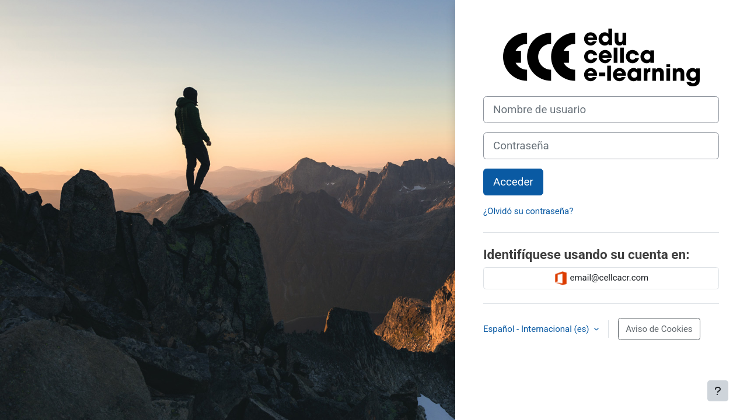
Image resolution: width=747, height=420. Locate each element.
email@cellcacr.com (601, 278)
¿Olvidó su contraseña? (528, 211)
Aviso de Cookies (659, 329)
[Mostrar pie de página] (717, 390)
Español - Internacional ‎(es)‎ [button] (537, 329)
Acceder (513, 182)
